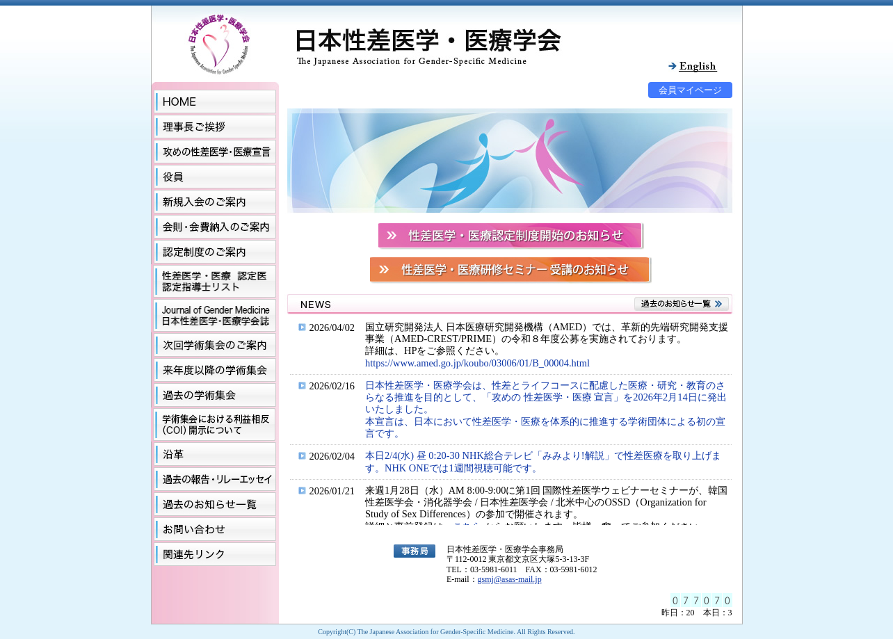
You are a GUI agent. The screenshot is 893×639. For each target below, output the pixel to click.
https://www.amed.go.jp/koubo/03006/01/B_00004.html (477, 363)
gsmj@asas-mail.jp (510, 579)
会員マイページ (690, 90)
